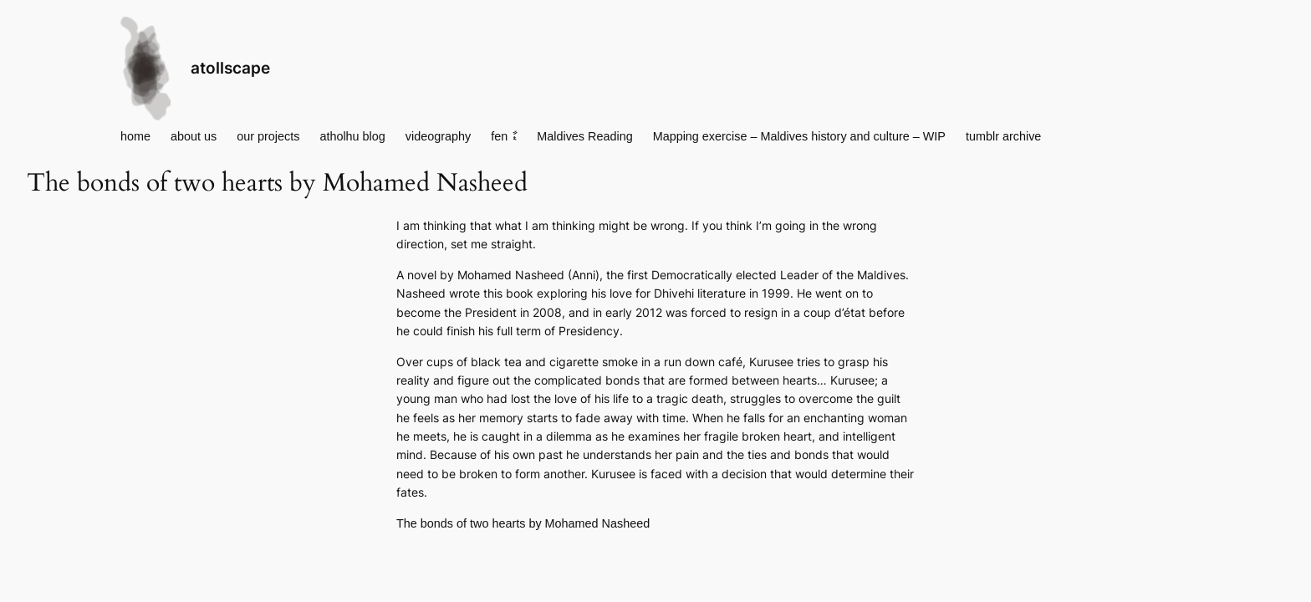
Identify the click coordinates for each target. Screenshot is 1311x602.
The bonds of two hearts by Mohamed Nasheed (523, 523)
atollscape (230, 68)
